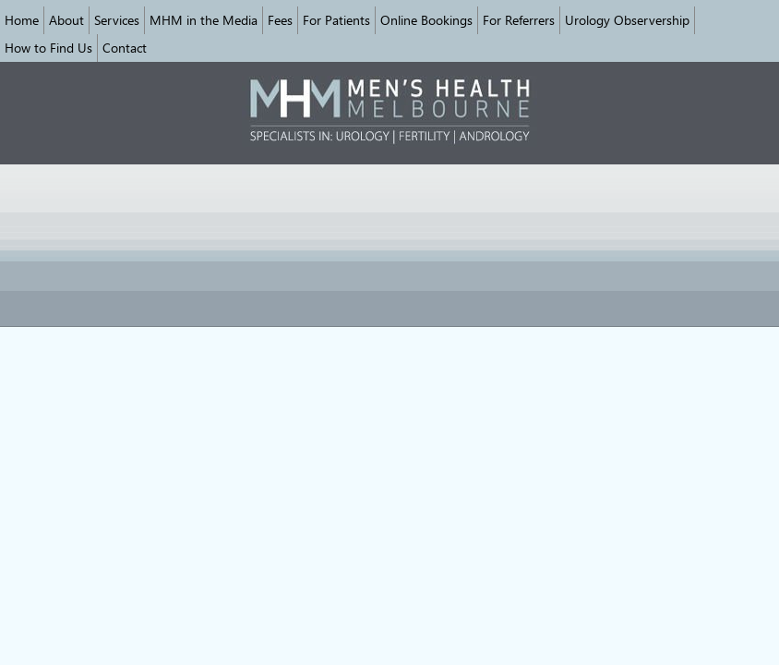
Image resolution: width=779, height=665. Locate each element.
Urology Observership (627, 20)
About (66, 20)
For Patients (336, 20)
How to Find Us (48, 47)
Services (116, 20)
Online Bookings (426, 20)
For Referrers (519, 20)
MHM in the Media (204, 20)
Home (22, 20)
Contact (124, 47)
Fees (280, 20)
